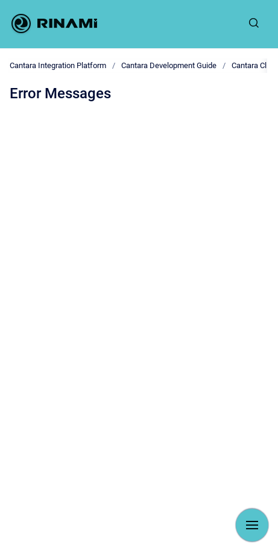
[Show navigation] (252, 525)
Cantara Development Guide (168, 65)
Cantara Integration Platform (58, 65)
